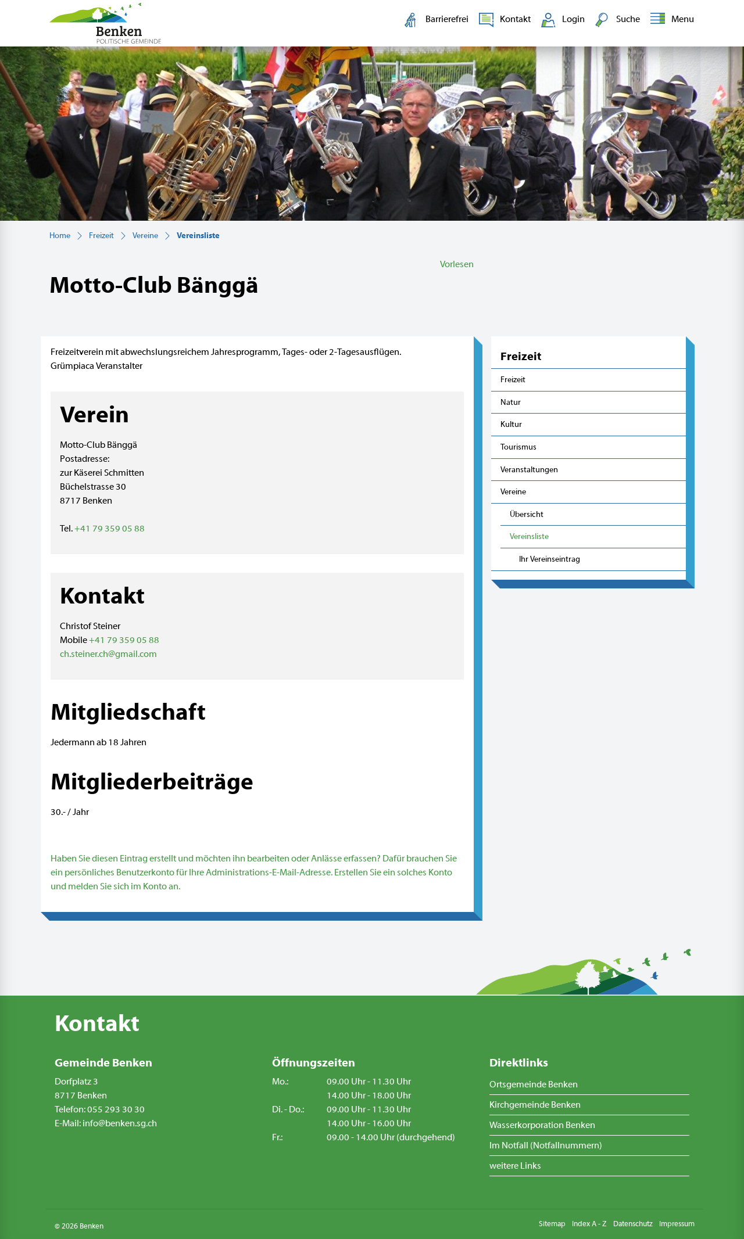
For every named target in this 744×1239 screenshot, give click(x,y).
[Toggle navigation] (670, 19)
